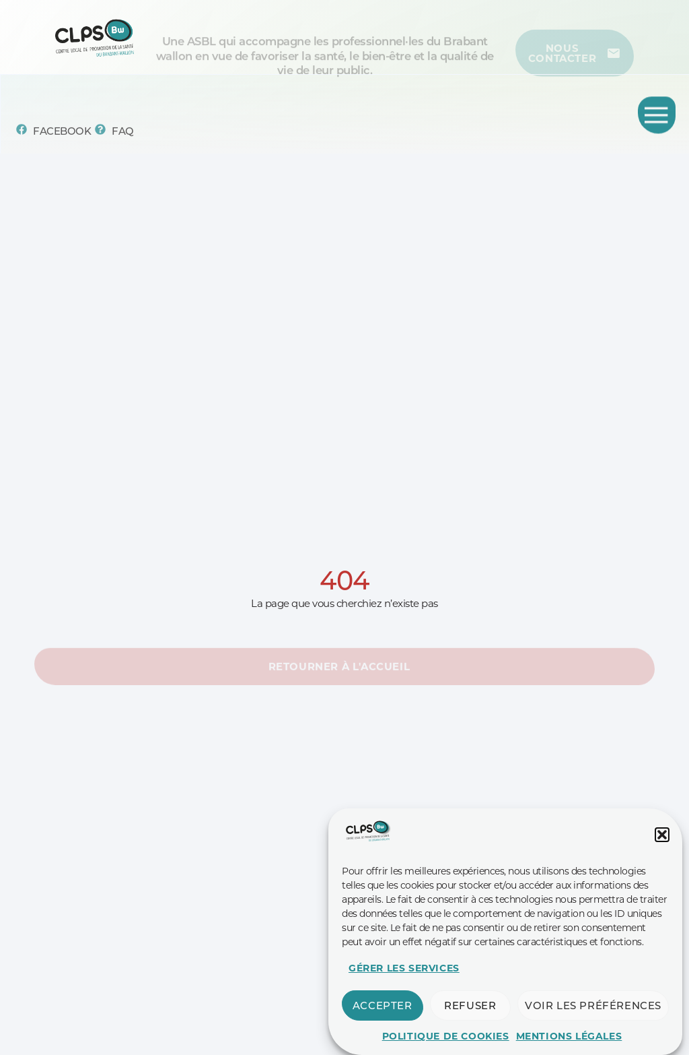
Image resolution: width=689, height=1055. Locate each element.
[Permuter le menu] (657, 116)
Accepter (382, 1020)
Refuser (470, 1020)
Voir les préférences (593, 1020)
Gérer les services (404, 984)
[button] (662, 850)
